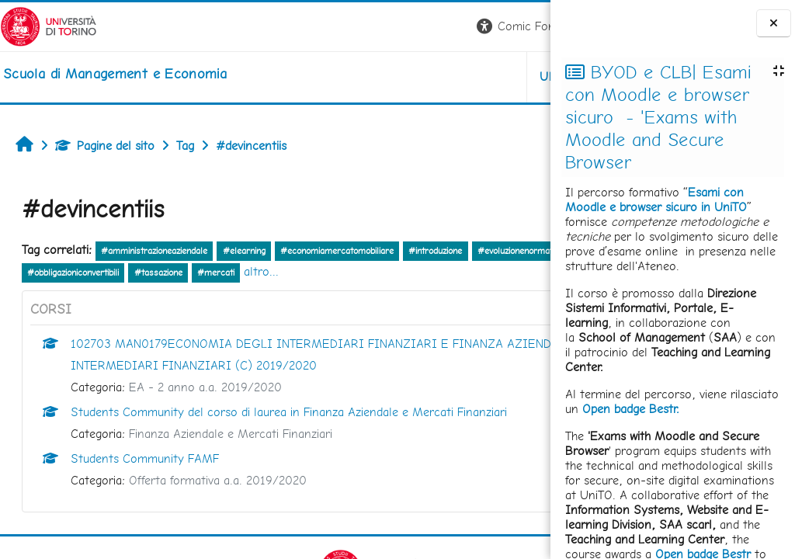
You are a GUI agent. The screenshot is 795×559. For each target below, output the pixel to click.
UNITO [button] (368, 76)
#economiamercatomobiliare (337, 250)
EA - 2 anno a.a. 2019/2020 (205, 387)
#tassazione (394, 272)
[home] (115, 73)
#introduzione (435, 250)
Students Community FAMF (145, 458)
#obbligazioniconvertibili (308, 272)
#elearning (244, 250)
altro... (496, 271)
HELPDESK (456, 76)
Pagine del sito (104, 145)
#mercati (451, 272)
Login (523, 26)
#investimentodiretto (169, 272)
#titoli (236, 272)
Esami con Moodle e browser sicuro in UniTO (656, 199)
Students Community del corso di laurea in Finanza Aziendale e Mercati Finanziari (289, 411)
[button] (334, 27)
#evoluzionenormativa (70, 272)
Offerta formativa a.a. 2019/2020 (218, 480)
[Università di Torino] (48, 25)
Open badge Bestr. (630, 408)
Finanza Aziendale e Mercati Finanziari (230, 433)
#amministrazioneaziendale (154, 250)
